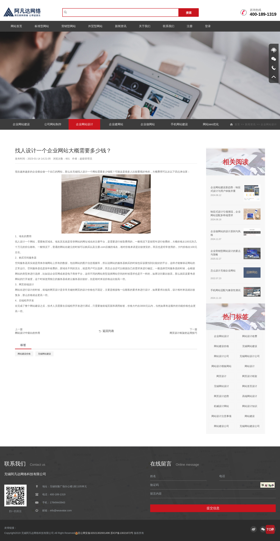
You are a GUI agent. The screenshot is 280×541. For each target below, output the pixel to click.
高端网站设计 (249, 396)
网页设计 (221, 376)
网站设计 (250, 366)
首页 (237, 124)
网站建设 (250, 416)
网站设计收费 (249, 336)
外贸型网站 (95, 26)
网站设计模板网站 (221, 366)
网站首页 (16, 26)
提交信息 (213, 508)
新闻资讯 (120, 26)
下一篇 (160, 331)
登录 (208, 26)
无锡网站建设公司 (250, 426)
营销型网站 (68, 26)
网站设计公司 (221, 356)
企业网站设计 (84, 124)
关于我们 (144, 26)
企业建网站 (116, 124)
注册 (189, 26)
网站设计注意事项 (221, 416)
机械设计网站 (221, 406)
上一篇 (51, 331)
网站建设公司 (221, 426)
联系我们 (168, 26)
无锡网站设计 (221, 386)
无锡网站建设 (44, 354)
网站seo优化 (211, 124)
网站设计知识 (249, 406)
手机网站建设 (179, 124)
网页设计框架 (249, 376)
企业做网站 (148, 124)
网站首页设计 (249, 386)
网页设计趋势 (221, 396)
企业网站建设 (21, 124)
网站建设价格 (24, 354)
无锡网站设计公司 (250, 356)
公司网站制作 (52, 124)
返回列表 (106, 331)
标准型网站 (42, 26)
